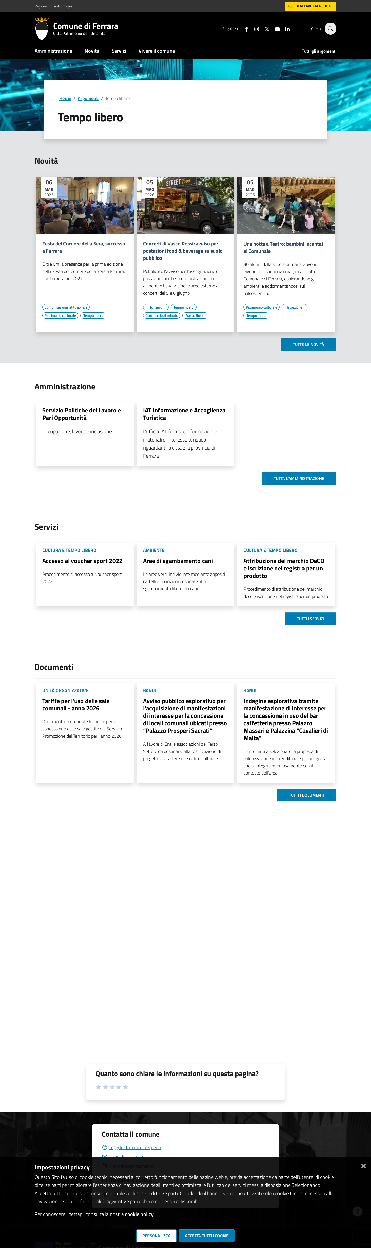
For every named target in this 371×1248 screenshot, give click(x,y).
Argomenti (88, 98)
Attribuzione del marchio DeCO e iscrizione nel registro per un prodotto (283, 568)
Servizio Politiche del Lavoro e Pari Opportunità (81, 413)
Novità (92, 51)
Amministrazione (53, 51)
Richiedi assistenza (123, 1156)
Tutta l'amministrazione (299, 478)
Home (65, 98)
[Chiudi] (363, 1165)
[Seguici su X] (264, 28)
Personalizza (156, 1236)
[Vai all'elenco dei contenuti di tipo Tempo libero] (93, 315)
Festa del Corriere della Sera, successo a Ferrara (83, 247)
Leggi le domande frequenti (131, 1147)
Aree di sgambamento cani (178, 560)
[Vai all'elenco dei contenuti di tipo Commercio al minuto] (161, 315)
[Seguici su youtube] (274, 28)
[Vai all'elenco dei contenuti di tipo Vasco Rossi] (195, 315)
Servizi (119, 51)
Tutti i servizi (310, 618)
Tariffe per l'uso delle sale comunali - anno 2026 (75, 704)
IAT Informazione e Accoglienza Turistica (184, 413)
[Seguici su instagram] (254, 28)
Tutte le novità (308, 344)
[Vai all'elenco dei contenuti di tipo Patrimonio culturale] (60, 315)
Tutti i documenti (306, 795)
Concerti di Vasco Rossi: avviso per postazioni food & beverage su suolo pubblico (183, 251)
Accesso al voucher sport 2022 (82, 560)
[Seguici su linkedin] (285, 28)
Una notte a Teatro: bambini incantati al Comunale (284, 247)
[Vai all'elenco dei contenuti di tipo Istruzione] (294, 307)
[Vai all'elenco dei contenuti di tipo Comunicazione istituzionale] (66, 307)
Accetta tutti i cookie (207, 1236)
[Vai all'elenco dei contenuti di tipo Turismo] (156, 307)
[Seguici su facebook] (243, 28)
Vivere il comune (157, 51)
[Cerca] (330, 28)
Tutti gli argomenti (319, 51)
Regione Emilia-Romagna (54, 6)
